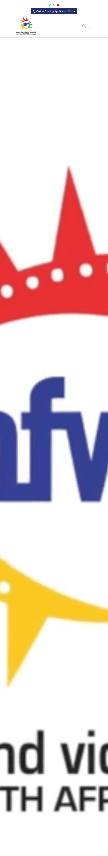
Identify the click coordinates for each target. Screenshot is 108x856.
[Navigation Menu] (90, 26)
